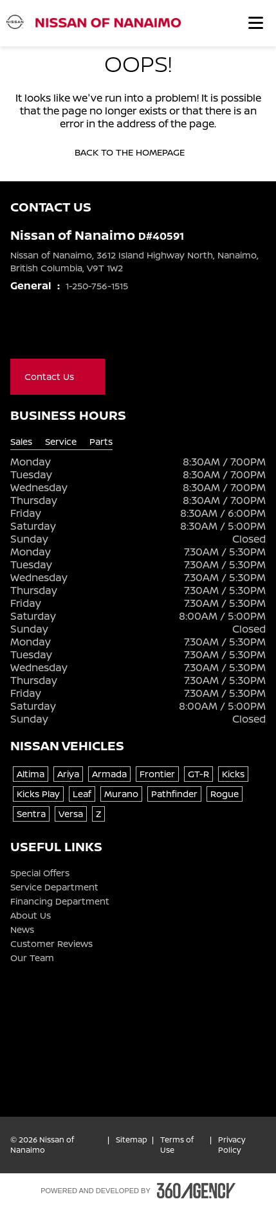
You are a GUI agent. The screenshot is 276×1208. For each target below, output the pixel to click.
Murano (121, 794)
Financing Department (59, 901)
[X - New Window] (43, 331)
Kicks (233, 774)
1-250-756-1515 (97, 286)
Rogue (224, 794)
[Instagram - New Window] (95, 331)
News (22, 929)
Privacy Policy (231, 1145)
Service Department (54, 887)
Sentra (31, 813)
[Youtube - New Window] (69, 331)
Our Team (32, 958)
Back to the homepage (138, 152)
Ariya (68, 774)
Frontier (157, 774)
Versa (71, 813)
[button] (256, 22)
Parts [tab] (101, 441)
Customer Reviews (51, 944)
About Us (30, 915)
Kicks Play (38, 794)
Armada (109, 774)
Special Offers (39, 873)
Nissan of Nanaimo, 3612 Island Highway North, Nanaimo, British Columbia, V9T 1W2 (134, 261)
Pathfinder (174, 794)
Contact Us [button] (57, 376)
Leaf (82, 794)
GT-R (198, 774)
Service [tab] (61, 441)
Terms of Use (177, 1145)
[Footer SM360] (196, 1190)
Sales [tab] (21, 441)
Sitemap (131, 1140)
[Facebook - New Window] (18, 331)
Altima (30, 774)
